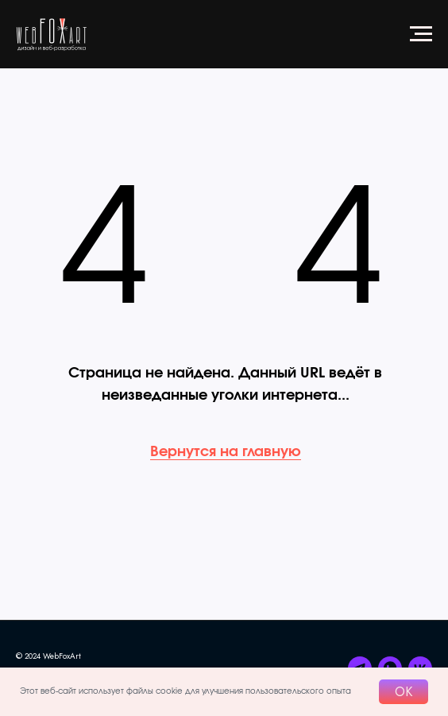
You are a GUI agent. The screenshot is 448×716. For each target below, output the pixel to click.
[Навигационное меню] (421, 34)
